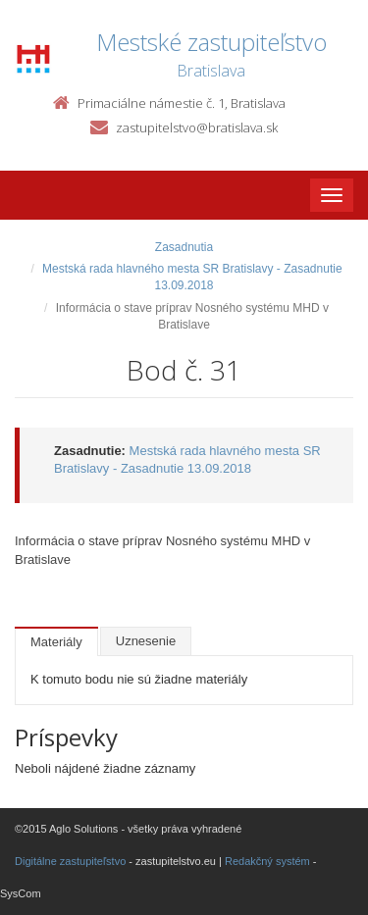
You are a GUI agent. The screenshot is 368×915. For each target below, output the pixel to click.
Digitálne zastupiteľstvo (70, 861)
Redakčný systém (267, 861)
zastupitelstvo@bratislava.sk (197, 127)
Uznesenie (146, 641)
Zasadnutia (184, 247)
